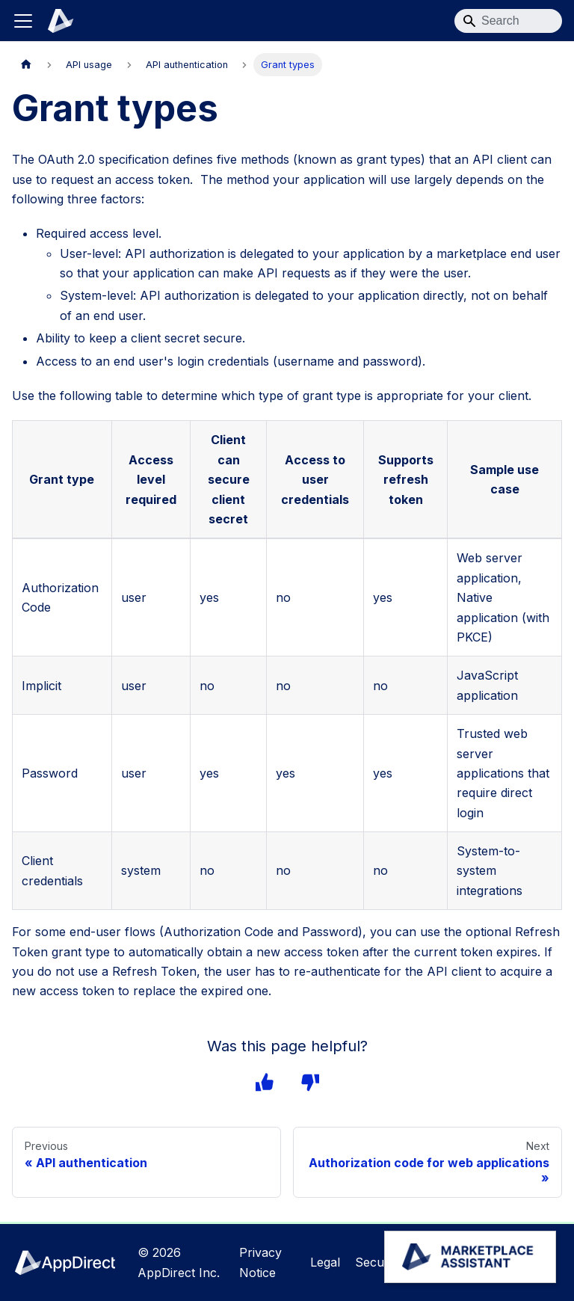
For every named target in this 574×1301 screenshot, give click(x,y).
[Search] (508, 21)
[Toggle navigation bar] (23, 21)
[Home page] (26, 64)
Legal (327, 1262)
